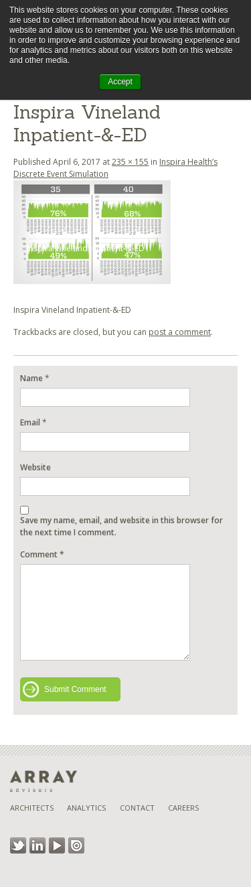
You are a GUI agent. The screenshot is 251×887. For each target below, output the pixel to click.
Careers (183, 808)
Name (31, 378)
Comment (42, 554)
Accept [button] (120, 81)
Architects (32, 808)
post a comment (180, 332)
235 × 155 (130, 161)
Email (30, 422)
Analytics (86, 808)
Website (35, 467)
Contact (137, 808)
